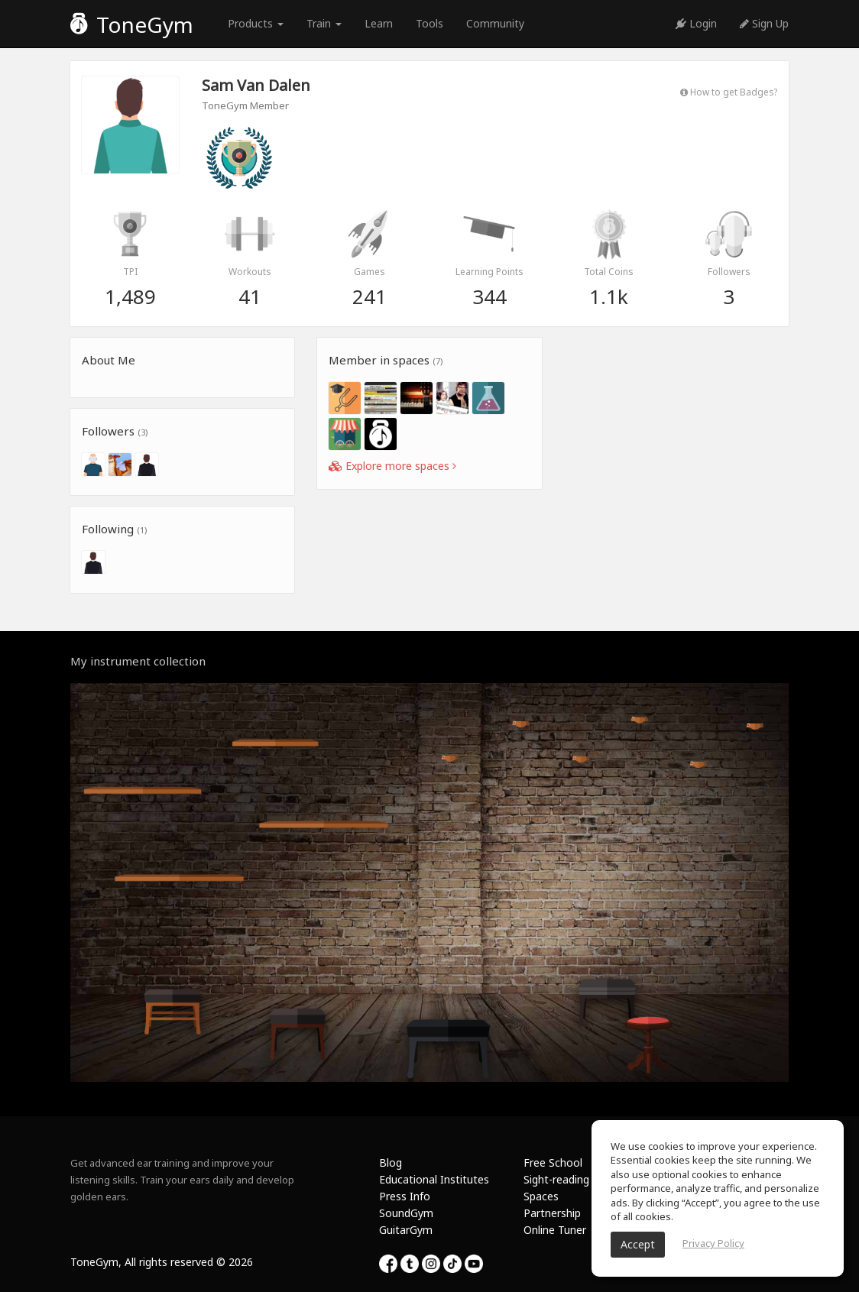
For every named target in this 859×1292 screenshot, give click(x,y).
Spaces (541, 1196)
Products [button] (256, 23)
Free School (553, 1162)
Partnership (552, 1213)
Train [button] (324, 23)
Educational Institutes (434, 1179)
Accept (638, 1244)
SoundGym (406, 1213)
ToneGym (131, 24)
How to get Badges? (728, 92)
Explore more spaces (392, 465)
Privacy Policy (713, 1243)
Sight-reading (556, 1179)
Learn (379, 23)
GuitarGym (406, 1229)
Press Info (404, 1196)
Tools (429, 23)
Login (696, 23)
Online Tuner (555, 1229)
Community (495, 23)
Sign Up (764, 23)
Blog (390, 1162)
